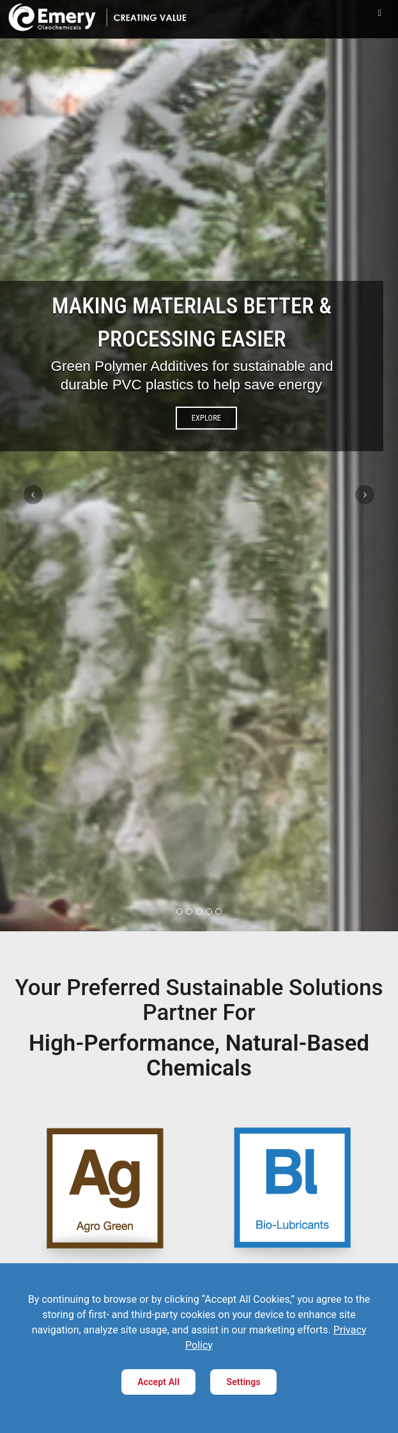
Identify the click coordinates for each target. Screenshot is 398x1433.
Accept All (158, 1382)
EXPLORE (206, 418)
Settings (243, 1382)
